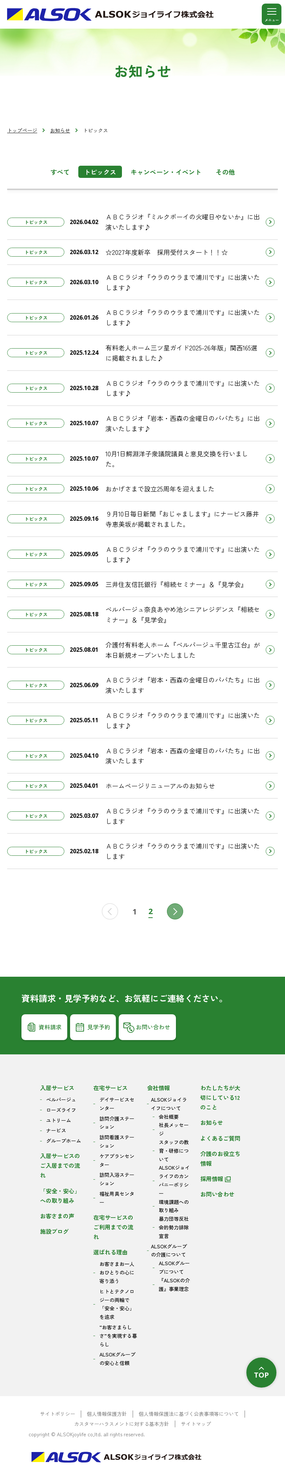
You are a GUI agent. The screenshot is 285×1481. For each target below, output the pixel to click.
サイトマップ (196, 1424)
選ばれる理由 (110, 1252)
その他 (225, 171)
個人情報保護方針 (107, 1413)
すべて (60, 171)
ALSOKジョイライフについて (169, 1104)
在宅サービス (110, 1087)
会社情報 (158, 1087)
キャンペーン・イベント (166, 171)
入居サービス (57, 1087)
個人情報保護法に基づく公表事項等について (189, 1413)
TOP (261, 1375)
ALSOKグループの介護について (169, 1250)
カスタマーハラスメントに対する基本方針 (121, 1424)
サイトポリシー (57, 1413)
